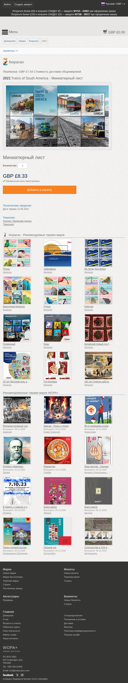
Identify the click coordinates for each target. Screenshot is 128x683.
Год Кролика (50, 381)
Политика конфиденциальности (79, 631)
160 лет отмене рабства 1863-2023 (103, 381)
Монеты (69, 569)
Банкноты (70, 596)
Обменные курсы (11, 627)
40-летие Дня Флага (95, 269)
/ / (113, 4)
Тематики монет (72, 577)
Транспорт (8, 224)
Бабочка (88, 306)
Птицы (6, 269)
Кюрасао (34, 41)
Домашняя (9, 41)
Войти (7, 4)
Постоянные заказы (12, 588)
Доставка (68, 623)
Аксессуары (11, 596)
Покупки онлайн (72, 635)
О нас (6, 619)
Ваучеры (68, 627)
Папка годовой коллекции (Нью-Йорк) (23, 547)
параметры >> (10, 50)
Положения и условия (75, 619)
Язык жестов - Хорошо (96, 466)
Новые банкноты (72, 600)
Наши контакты (10, 638)
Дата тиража (9, 209)
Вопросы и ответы (12, 623)
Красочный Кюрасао (14, 306)
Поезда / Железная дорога (17, 221)
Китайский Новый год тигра (99, 344)
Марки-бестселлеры (13, 577)
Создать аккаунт (23, 4)
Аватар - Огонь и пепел (56, 426)
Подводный (9, 344)
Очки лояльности (11, 631)
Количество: (10, 165)
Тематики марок (11, 581)
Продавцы (8, 600)
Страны (6, 584)
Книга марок (50, 507)
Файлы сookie (9, 635)
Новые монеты (71, 573)
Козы (46, 344)
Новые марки (9, 573)
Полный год (50, 547)
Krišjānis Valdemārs (13, 466)
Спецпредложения (73, 615)
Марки (22, 41)
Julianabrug (50, 269)
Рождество (49, 466)
